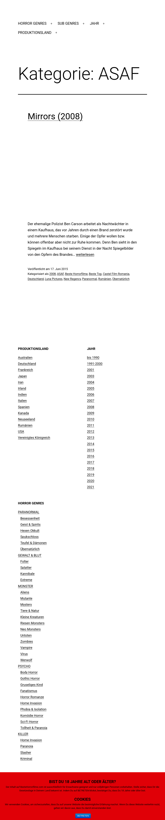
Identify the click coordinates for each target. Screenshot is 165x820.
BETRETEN (83, 816)
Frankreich (25, 370)
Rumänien (104, 279)
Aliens (24, 592)
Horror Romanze (32, 697)
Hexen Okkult (29, 530)
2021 (90, 487)
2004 (90, 382)
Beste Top (95, 274)
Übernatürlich (120, 279)
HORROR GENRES (32, 23)
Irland (22, 388)
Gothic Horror (30, 678)
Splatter (25, 567)
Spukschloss (29, 537)
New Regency (72, 279)
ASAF (60, 274)
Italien (22, 401)
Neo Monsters (30, 629)
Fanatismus (28, 691)
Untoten (26, 635)
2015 (90, 450)
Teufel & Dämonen (33, 543)
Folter (24, 561)
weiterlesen (85, 254)
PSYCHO (24, 666)
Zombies (26, 641)
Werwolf (26, 660)
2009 (90, 413)
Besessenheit (30, 518)
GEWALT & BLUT (29, 555)
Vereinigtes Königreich (34, 437)
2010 (90, 419)
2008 (52, 274)
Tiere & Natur (29, 611)
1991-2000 (94, 364)
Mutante (26, 598)
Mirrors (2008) (55, 116)
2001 (90, 370)
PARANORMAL (28, 512)
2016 (90, 456)
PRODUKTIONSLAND (34, 32)
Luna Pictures (53, 279)
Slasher (25, 752)
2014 (90, 444)
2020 (90, 481)
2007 (90, 401)
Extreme (26, 580)
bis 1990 (93, 357)
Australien (25, 357)
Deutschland (36, 279)
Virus (24, 654)
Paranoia (26, 746)
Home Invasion (31, 703)
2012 (90, 431)
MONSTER (25, 586)
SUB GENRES (68, 23)
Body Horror (29, 672)
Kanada (23, 413)
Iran (20, 382)
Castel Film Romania (116, 274)
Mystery (26, 604)
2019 (90, 475)
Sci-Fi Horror (29, 722)
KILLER (23, 734)
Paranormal (89, 279)
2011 (90, 425)
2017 (90, 462)
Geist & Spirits (30, 524)
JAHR (94, 23)
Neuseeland (26, 419)
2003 (90, 376)
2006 (90, 394)
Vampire (26, 647)
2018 (90, 468)
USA (21, 431)
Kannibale (27, 574)
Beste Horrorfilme (76, 274)
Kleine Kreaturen (32, 617)
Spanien (23, 407)
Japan (22, 376)
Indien (22, 394)
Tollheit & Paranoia (33, 728)
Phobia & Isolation (33, 709)
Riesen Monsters (32, 623)
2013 (90, 437)
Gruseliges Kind (31, 685)
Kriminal (26, 759)
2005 (90, 388)
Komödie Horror (31, 715)
